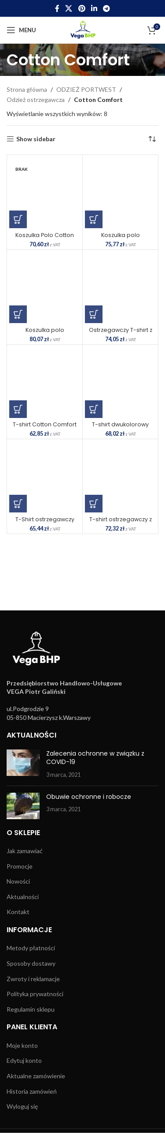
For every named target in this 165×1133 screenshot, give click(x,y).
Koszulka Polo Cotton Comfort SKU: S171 (44, 238)
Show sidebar (35, 139)
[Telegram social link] (106, 8)
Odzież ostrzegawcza (36, 99)
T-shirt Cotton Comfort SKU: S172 (45, 428)
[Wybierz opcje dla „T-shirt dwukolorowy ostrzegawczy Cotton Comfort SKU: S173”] (94, 409)
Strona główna (27, 89)
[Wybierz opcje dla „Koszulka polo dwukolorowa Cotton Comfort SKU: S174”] (94, 219)
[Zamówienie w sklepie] (151, 139)
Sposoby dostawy (31, 963)
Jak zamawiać (25, 850)
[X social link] (68, 8)
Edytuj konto (24, 1060)
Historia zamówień (32, 1091)
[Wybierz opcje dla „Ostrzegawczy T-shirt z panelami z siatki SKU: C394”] (94, 314)
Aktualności (23, 896)
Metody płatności (31, 948)
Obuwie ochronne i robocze (88, 796)
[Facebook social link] (57, 8)
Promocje (20, 866)
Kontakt (18, 911)
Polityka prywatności (35, 993)
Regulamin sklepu (31, 1009)
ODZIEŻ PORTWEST (86, 89)
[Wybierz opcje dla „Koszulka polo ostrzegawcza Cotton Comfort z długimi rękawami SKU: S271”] (18, 314)
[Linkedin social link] (94, 8)
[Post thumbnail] (23, 764)
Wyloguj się (22, 1106)
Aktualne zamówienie (36, 1076)
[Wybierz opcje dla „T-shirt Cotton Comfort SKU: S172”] (18, 409)
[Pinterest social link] (81, 8)
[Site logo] (82, 29)
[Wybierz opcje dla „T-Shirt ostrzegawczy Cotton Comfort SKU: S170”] (18, 503)
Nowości (18, 881)
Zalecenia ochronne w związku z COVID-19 (95, 758)
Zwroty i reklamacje (33, 978)
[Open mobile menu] (21, 30)
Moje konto (22, 1045)
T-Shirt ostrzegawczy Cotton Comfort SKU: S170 (45, 523)
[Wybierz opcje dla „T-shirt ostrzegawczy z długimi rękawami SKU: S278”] (94, 503)
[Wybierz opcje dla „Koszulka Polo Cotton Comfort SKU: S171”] (18, 219)
